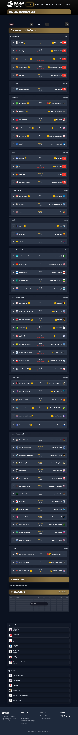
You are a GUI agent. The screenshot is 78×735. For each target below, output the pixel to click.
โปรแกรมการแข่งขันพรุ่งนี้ (28, 720)
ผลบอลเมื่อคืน (25, 718)
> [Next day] (47, 24)
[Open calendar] (67, 24)
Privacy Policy (44, 716)
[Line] (64, 716)
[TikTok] (67, 716)
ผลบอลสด (24, 716)
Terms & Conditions (45, 718)
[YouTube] (69, 716)
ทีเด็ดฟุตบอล (24, 723)
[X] (62, 716)
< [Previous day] (31, 24)
